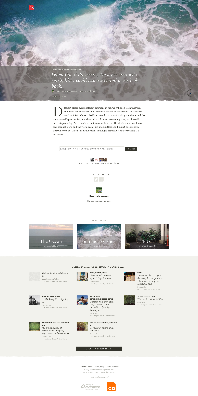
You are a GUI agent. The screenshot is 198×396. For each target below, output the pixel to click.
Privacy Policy (99, 366)
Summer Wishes (69, 69)
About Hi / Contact (86, 366)
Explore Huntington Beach (99, 349)
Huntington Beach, (83, 91)
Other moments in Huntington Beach (99, 267)
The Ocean (56, 69)
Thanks (131, 149)
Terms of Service (113, 366)
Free (79, 69)
